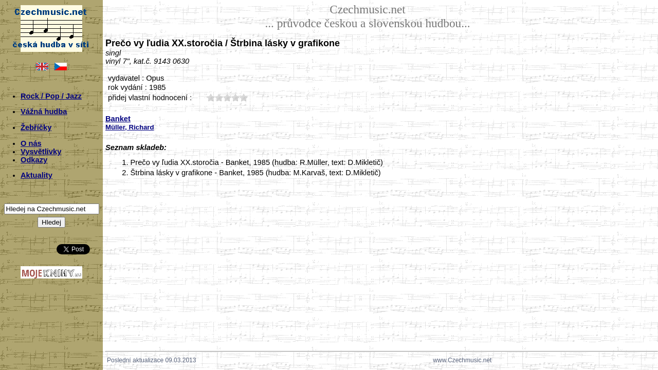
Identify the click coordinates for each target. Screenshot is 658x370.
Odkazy (34, 160)
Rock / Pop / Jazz (51, 96)
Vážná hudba (44, 111)
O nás (31, 143)
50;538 (244, 97)
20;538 (219, 97)
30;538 (227, 97)
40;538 (235, 97)
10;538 (211, 97)
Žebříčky (36, 127)
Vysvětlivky (41, 151)
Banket (118, 119)
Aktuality (36, 175)
